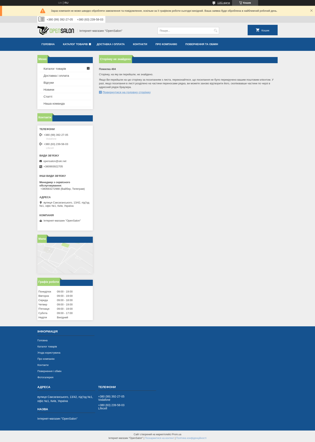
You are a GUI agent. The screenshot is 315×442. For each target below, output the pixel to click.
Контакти (140, 44)
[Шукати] (215, 30)
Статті (48, 96)
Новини (49, 89)
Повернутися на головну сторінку (127, 92)
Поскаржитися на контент (159, 438)
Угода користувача (48, 352)
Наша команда (54, 103)
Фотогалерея (45, 377)
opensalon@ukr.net (54, 161)
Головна (48, 44)
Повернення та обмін (201, 44)
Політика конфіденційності (191, 438)
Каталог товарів (75, 44)
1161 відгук (223, 2)
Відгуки (49, 82)
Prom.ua (176, 434)
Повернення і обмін (49, 371)
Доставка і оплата (111, 44)
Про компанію (166, 44)
